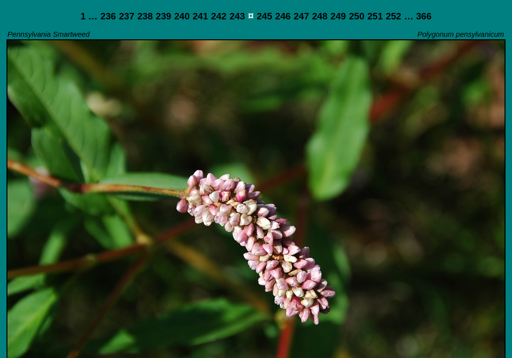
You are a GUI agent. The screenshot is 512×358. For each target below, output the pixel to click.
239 (163, 16)
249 (338, 16)
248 (320, 16)
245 (264, 16)
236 (108, 16)
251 (375, 16)
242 (219, 16)
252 (393, 16)
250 (356, 16)
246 (283, 16)
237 (126, 16)
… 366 (417, 16)
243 (237, 16)
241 (200, 16)
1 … (89, 16)
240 (181, 16)
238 (145, 16)
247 (301, 16)
